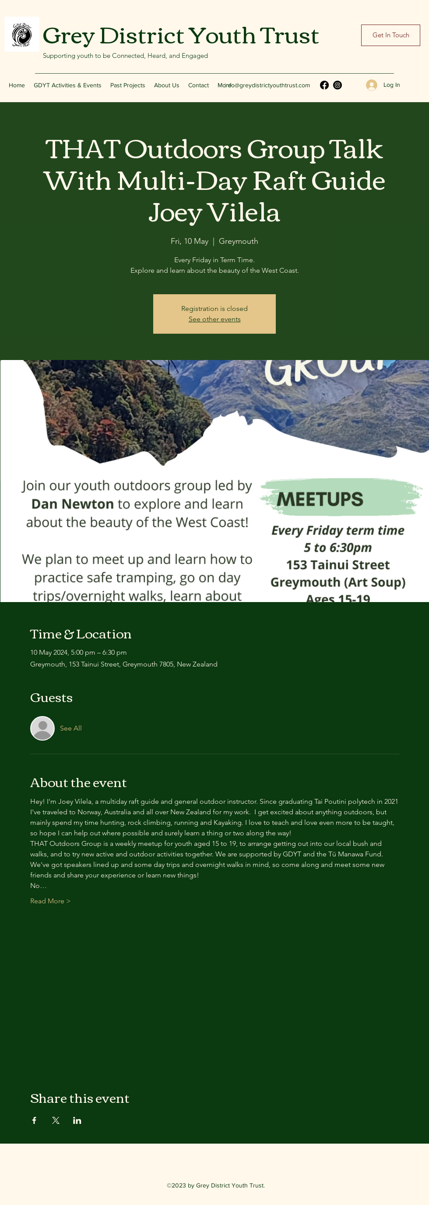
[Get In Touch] (390, 35)
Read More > (50, 901)
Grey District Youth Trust (181, 32)
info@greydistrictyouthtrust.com (267, 85)
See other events (215, 319)
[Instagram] (337, 85)
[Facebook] (324, 85)
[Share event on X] (56, 1120)
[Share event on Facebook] (34, 1120)
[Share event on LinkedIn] (77, 1120)
